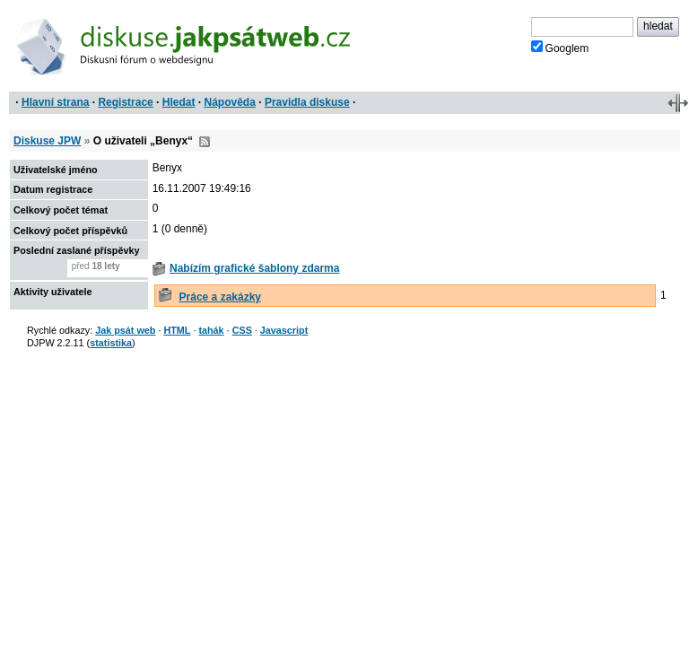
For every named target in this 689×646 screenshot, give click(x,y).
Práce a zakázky (220, 297)
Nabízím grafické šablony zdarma (254, 268)
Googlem (560, 47)
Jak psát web (125, 330)
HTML (176, 330)
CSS (242, 330)
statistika (111, 342)
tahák (210, 330)
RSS (204, 141)
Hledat (179, 102)
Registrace (125, 102)
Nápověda (230, 102)
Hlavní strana (55, 102)
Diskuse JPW (47, 141)
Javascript (284, 330)
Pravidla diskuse (307, 102)
